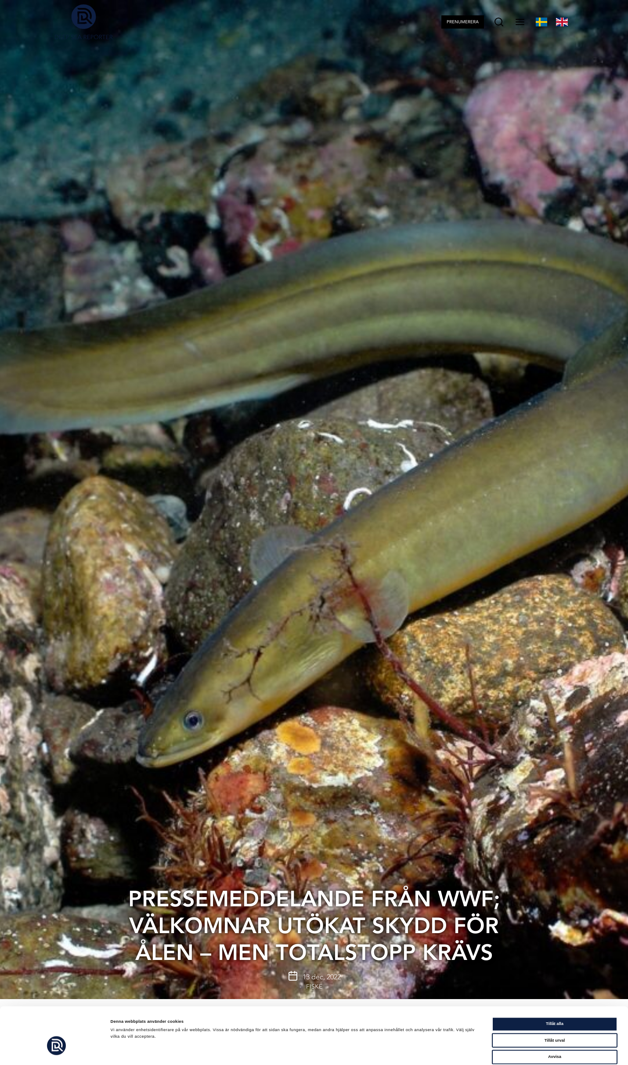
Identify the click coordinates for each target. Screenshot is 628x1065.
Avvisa (554, 1020)
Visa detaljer (375, 1050)
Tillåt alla (554, 987)
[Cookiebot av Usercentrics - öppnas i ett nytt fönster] (56, 1050)
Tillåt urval (555, 1004)
